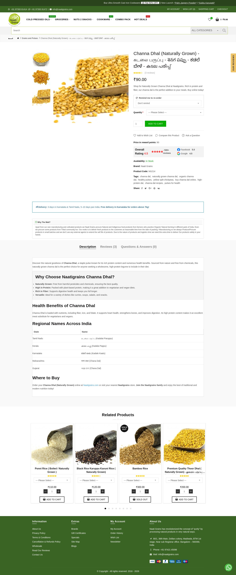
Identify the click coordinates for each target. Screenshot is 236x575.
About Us (36, 529)
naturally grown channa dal (164, 176)
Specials (75, 537)
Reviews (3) (108, 246)
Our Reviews (233, 63)
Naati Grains (147, 166)
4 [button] (116, 508)
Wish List (114, 537)
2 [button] (109, 508)
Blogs (74, 546)
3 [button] (112, 508)
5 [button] (120, 508)
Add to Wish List (144, 135)
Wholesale (37, 546)
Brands (74, 529)
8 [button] (130, 508)
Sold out (140, 499)
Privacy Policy (38, 533)
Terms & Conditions (41, 537)
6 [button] (123, 508)
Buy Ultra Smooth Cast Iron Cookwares (134, 3)
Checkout (222, 9)
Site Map (75, 541)
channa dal (145, 176)
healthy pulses (145, 180)
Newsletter (115, 541)
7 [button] (127, 508)
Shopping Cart (206, 9)
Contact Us (37, 554)
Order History (116, 533)
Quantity (138, 112)
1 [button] (105, 508)
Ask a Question (193, 135)
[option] (41, 57)
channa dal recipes (154, 183)
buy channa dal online (185, 180)
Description (87, 246)
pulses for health (172, 183)
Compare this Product (169, 135)
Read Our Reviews (41, 550)
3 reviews (149, 73)
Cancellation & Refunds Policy (46, 541)
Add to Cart (155, 124)
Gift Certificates (78, 533)
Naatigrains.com (90, 385)
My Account (173, 9)
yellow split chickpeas (163, 180)
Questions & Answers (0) (139, 246)
